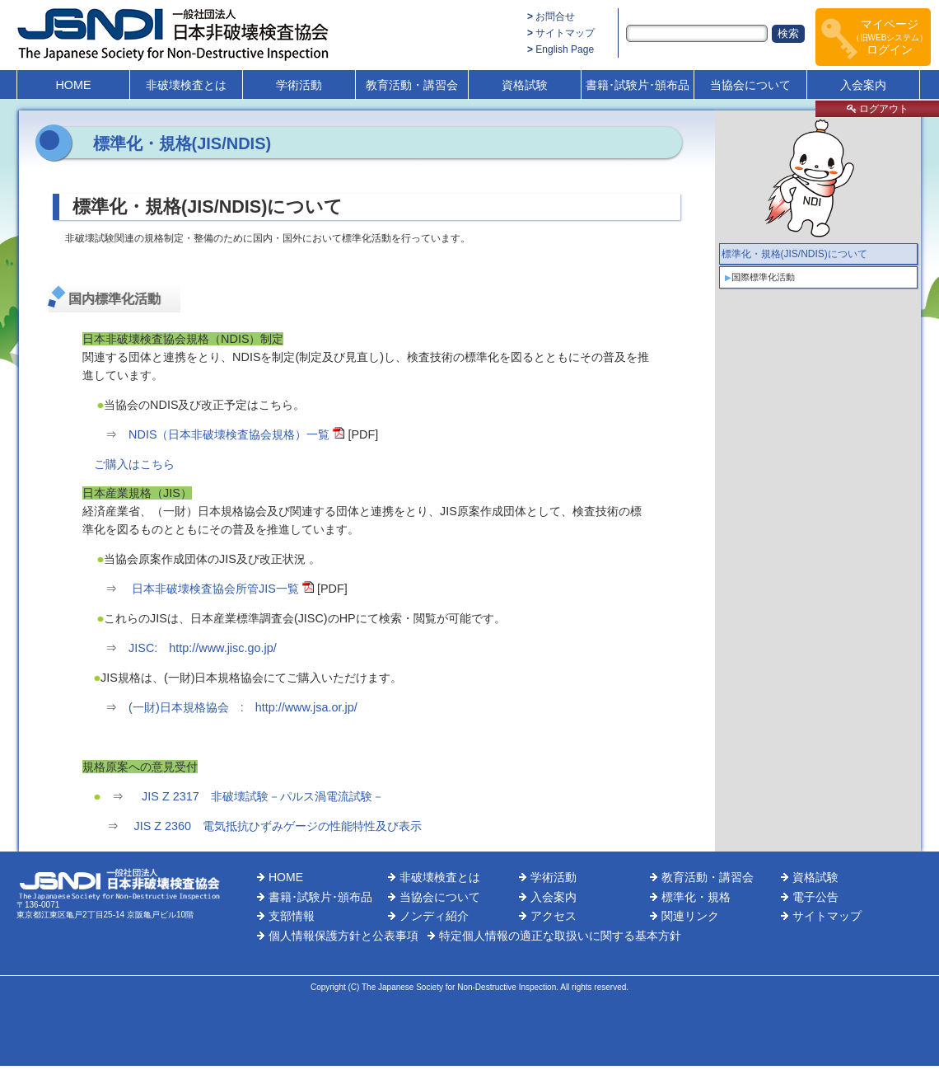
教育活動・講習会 (412, 85)
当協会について (750, 85)
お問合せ (555, 16)
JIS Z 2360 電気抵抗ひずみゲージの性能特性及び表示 (278, 826)
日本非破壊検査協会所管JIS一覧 (215, 588)
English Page (564, 49)
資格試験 (525, 85)
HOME (73, 85)
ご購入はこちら (134, 464)
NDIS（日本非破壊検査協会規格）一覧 (228, 434)
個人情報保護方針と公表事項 (343, 935)
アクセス (553, 915)
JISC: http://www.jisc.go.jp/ (202, 648)
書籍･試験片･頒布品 (637, 85)
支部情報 (292, 915)
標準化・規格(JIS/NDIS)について (794, 254)
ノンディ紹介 (434, 915)
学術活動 (299, 85)
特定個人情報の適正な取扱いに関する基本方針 (560, 935)
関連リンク (690, 915)
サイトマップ (565, 33)
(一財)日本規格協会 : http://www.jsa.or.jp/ (242, 707)
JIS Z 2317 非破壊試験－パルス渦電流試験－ (261, 796)
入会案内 (863, 85)
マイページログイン (890, 36)
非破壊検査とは (186, 85)
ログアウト (878, 109)
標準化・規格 (696, 896)
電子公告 (815, 896)
